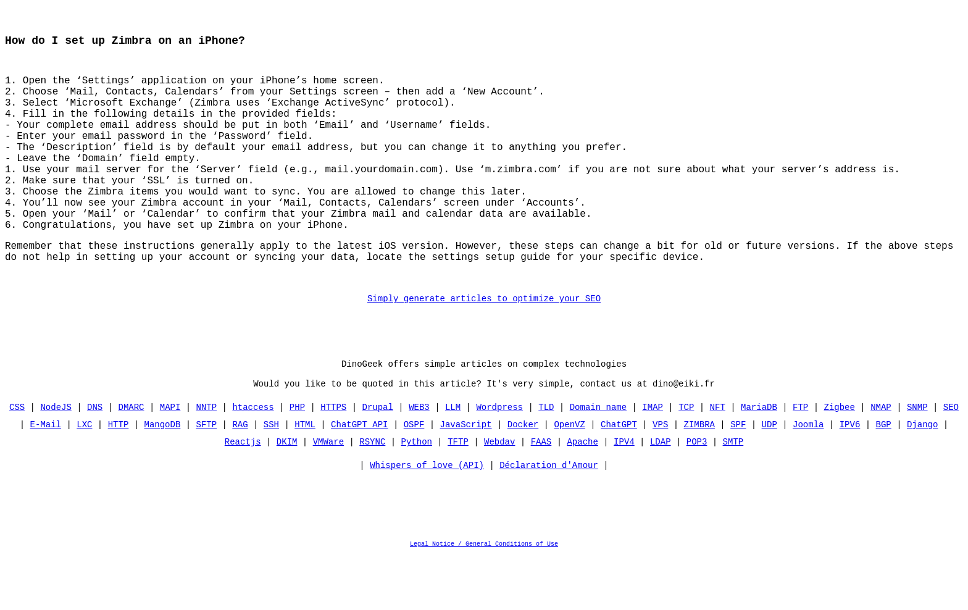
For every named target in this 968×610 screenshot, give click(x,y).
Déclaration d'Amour (548, 521)
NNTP (206, 460)
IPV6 (849, 477)
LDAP (660, 495)
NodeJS (56, 460)
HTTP (118, 477)
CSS (17, 460)
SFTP (206, 477)
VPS (660, 477)
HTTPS (333, 460)
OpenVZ (569, 477)
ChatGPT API (359, 477)
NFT (717, 460)
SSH (271, 477)
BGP (883, 477)
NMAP (880, 460)
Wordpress (499, 460)
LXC (85, 477)
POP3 (696, 495)
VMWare (328, 495)
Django (922, 477)
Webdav (499, 495)
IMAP (652, 460)
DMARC (131, 460)
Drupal (377, 460)
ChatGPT (619, 477)
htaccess (253, 460)
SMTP (732, 495)
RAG (240, 477)
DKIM (287, 495)
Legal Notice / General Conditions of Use (484, 600)
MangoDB (162, 477)
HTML (304, 477)
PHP (297, 460)
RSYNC (372, 495)
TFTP (458, 495)
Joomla (808, 477)
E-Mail (45, 477)
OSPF (414, 477)
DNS (94, 460)
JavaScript (466, 477)
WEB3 (419, 460)
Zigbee (839, 460)
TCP (686, 460)
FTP (800, 460)
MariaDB (759, 460)
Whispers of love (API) (427, 521)
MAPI (170, 460)
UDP (769, 477)
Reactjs (243, 495)
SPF (738, 477)
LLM (453, 460)
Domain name (598, 460)
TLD (546, 460)
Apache (582, 495)
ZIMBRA (698, 477)
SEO (951, 460)
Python (416, 495)
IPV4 (624, 495)
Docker (522, 477)
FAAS (541, 495)
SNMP (917, 460)
